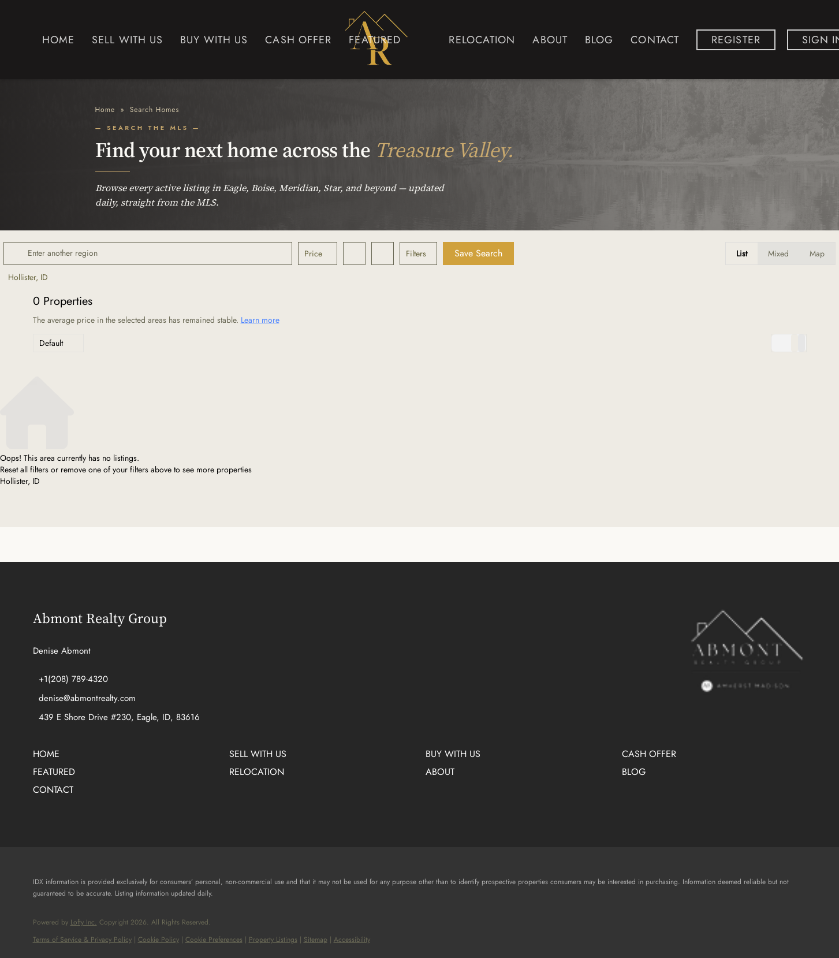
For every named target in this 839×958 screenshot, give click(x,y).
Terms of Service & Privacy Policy (82, 939)
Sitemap (315, 939)
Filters (445, 253)
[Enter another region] (181, 253)
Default (51, 343)
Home (58, 39)
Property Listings (273, 939)
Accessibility (352, 939)
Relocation (482, 39)
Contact (655, 39)
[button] (46, 253)
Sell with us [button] (127, 39)
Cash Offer (298, 39)
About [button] (550, 39)
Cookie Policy (158, 939)
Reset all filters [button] (24, 469)
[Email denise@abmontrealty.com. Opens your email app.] (84, 698)
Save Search (508, 253)
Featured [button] (375, 39)
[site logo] (746, 684)
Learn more (260, 319)
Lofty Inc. (83, 922)
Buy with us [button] (214, 39)
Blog (599, 39)
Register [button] (735, 39)
